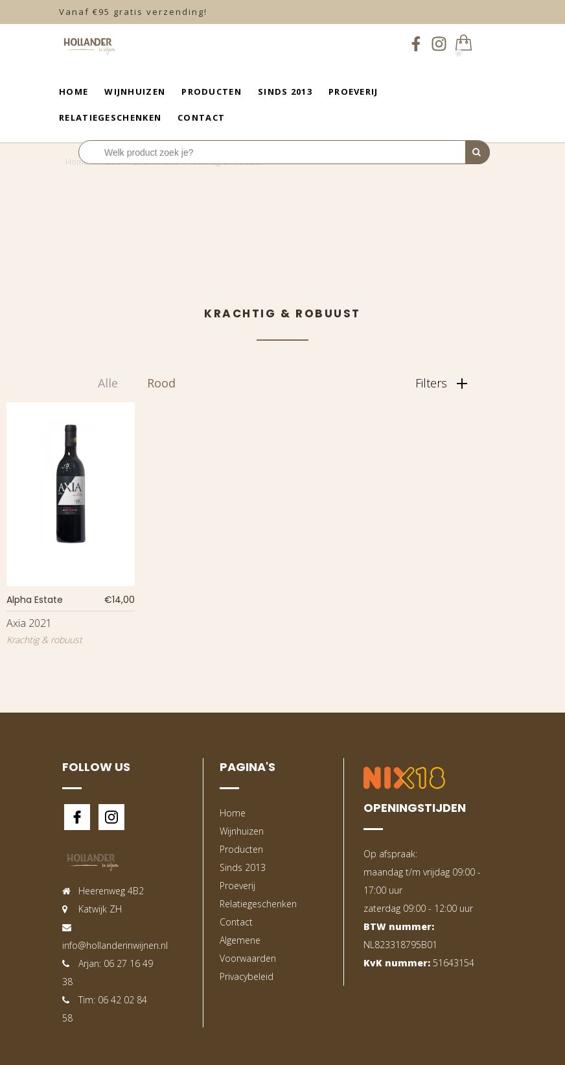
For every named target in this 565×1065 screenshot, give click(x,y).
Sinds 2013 (285, 91)
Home (73, 91)
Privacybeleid (246, 976)
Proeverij (353, 91)
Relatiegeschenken (110, 117)
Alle (108, 383)
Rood (161, 383)
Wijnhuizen (134, 91)
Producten (211, 91)
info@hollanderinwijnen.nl (115, 945)
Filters (441, 383)
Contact (201, 117)
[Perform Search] (477, 152)
